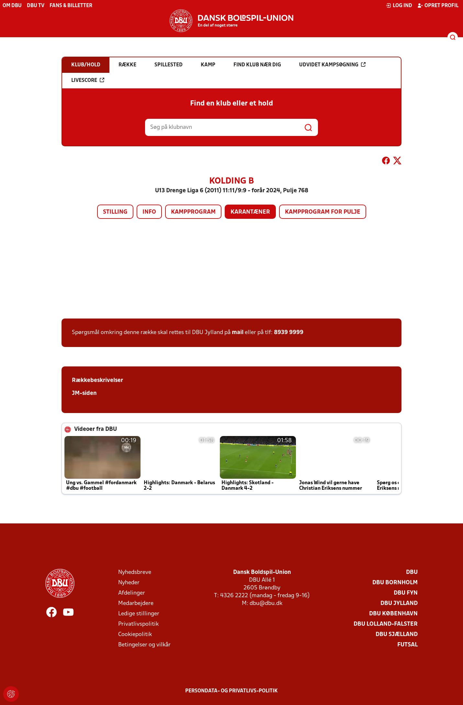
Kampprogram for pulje (322, 212)
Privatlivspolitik (138, 624)
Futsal (407, 645)
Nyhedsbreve (134, 572)
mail (237, 332)
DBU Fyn (406, 593)
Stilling (115, 212)
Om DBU (12, 6)
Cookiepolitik (135, 634)
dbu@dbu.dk (266, 603)
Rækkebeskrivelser (97, 380)
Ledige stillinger (138, 614)
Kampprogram (193, 212)
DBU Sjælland (397, 634)
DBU (412, 572)
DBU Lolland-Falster (386, 624)
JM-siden (84, 393)
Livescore (87, 80)
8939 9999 (288, 332)
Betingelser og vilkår (144, 645)
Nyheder (129, 583)
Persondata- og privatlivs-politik (231, 691)
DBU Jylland (399, 603)
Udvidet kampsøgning (332, 64)
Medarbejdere (135, 603)
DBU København (393, 614)
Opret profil (437, 5)
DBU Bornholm (395, 583)
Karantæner (250, 212)
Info (149, 212)
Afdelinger (131, 593)
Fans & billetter (71, 6)
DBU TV (35, 6)
